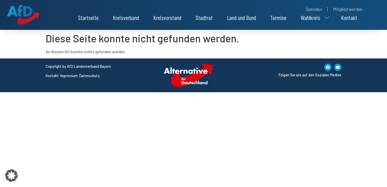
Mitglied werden (347, 9)
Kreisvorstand (167, 17)
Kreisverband (126, 17)
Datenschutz (89, 76)
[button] (313, 18)
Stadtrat (204, 17)
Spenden (314, 9)
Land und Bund (241, 17)
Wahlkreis (314, 17)
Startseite (88, 17)
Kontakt (349, 17)
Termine (278, 17)
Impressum (69, 76)
